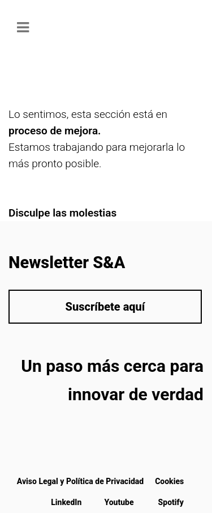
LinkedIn (66, 502)
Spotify (171, 502)
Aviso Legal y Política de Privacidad (80, 481)
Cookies (169, 481)
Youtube (118, 502)
